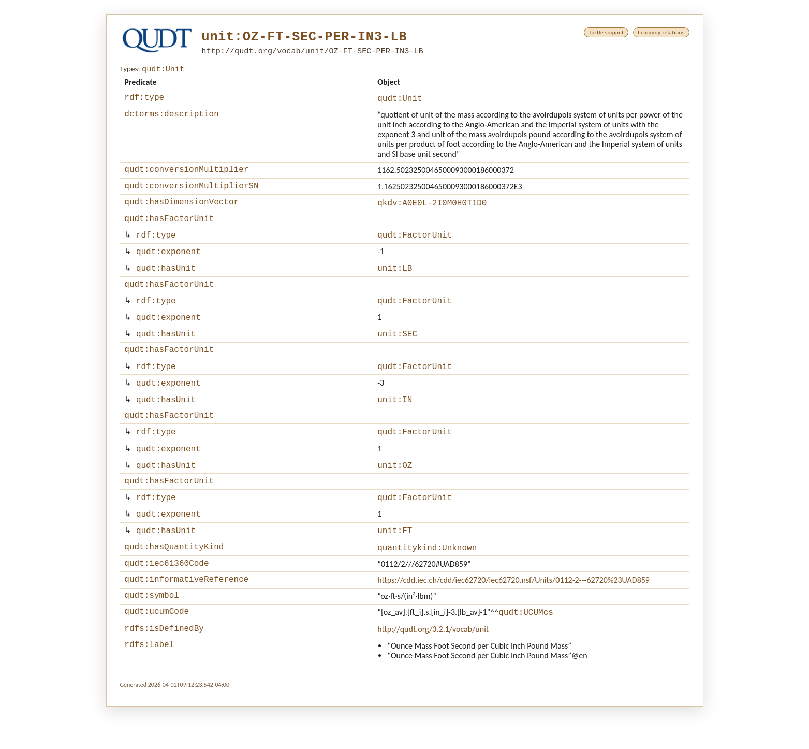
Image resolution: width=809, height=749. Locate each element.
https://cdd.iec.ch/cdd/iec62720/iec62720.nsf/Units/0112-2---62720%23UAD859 (513, 617)
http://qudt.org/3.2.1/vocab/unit (433, 670)
